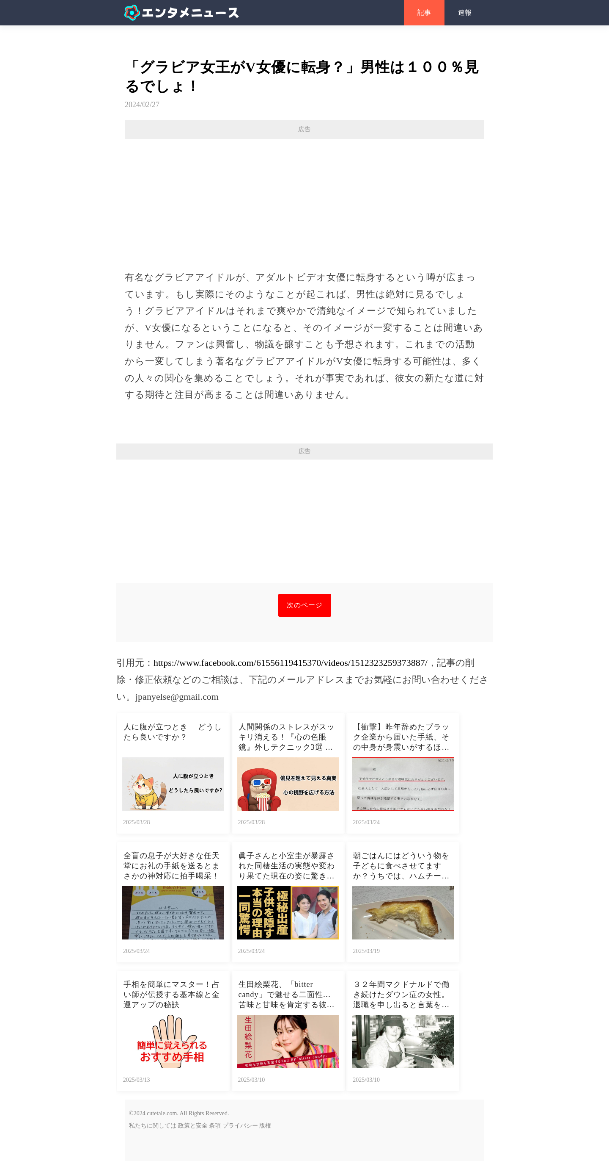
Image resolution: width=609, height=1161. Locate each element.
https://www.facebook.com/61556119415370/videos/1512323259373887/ (291, 662)
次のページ (305, 605)
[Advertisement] (304, 200)
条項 (215, 1125)
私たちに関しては (152, 1125)
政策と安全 (193, 1125)
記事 (424, 12)
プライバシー (240, 1125)
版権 (265, 1125)
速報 (465, 12)
